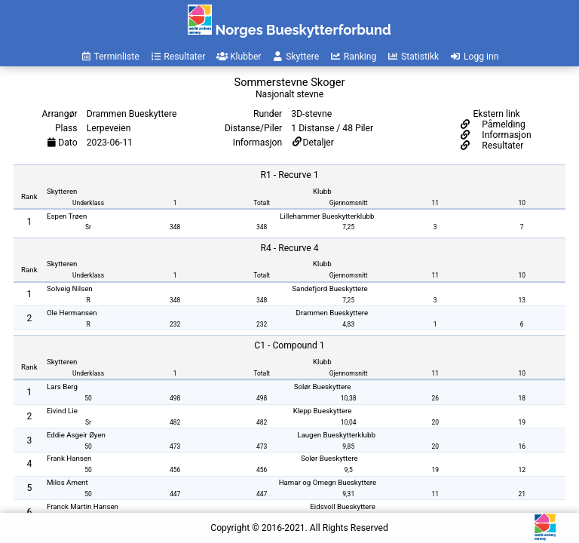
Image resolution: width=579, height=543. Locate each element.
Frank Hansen (69, 458)
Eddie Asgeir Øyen (76, 435)
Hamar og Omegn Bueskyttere (328, 482)
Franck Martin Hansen (82, 506)
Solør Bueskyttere (322, 386)
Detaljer (318, 142)
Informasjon (505, 135)
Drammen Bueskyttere (332, 312)
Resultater (501, 145)
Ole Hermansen (72, 312)
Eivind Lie (62, 410)
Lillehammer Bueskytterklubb (327, 216)
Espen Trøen (67, 216)
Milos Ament (67, 482)
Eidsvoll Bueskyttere (342, 506)
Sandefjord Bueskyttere (329, 288)
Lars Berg (62, 386)
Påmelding (502, 124)
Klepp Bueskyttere (322, 410)
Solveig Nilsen (70, 288)
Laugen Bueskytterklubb (336, 435)
